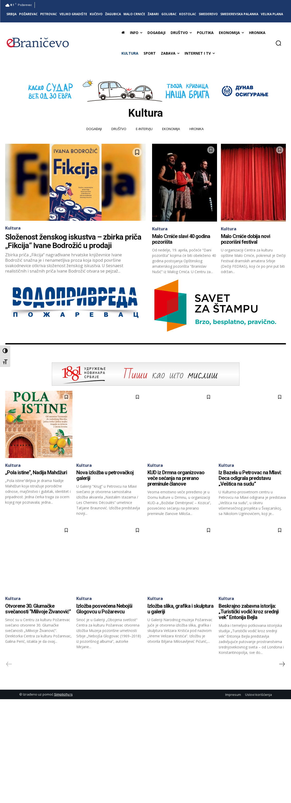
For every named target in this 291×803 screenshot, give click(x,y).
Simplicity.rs (63, 694)
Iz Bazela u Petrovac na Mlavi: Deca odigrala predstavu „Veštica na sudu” (250, 478)
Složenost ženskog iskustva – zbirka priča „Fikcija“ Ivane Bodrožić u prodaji (73, 241)
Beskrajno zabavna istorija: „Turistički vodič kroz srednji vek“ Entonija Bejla (249, 611)
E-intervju (144, 129)
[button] (278, 43)
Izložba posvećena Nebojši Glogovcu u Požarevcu (104, 609)
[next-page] (282, 664)
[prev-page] (9, 664)
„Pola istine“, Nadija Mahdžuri (36, 472)
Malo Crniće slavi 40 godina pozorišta (181, 239)
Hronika (196, 129)
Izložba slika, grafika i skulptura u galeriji (180, 609)
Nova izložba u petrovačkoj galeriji (105, 475)
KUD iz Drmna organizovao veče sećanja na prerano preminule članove (175, 478)
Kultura (13, 228)
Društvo (118, 129)
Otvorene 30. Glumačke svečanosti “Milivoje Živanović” (38, 609)
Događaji (94, 129)
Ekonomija (171, 129)
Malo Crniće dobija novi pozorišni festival (245, 239)
